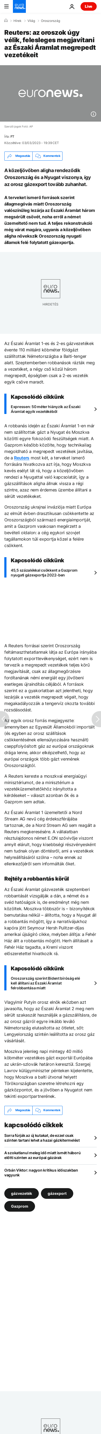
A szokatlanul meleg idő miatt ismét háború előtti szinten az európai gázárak (42, 1155)
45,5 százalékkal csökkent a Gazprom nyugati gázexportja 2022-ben (44, 572)
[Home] (6, 20)
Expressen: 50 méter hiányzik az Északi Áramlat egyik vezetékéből (45, 409)
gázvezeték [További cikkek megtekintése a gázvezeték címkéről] (21, 1193)
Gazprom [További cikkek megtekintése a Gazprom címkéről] (19, 1206)
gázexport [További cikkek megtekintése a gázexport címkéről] (57, 1193)
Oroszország (50, 20)
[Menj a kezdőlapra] (19, 6)
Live (88, 6)
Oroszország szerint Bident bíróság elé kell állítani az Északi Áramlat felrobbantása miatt (45, 983)
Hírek (17, 20)
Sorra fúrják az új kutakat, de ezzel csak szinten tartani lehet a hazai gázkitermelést (42, 1137)
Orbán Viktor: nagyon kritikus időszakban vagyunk (41, 1172)
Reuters (21, 457)
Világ (31, 20)
